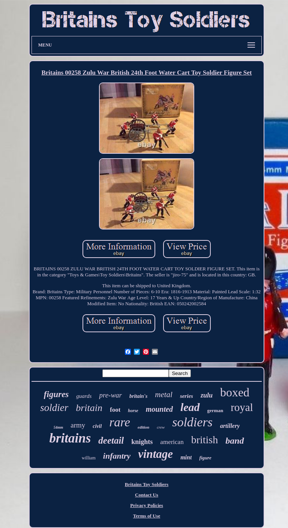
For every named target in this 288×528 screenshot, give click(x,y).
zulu (207, 395)
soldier (54, 407)
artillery (230, 426)
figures (56, 394)
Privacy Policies (146, 505)
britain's (138, 396)
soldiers (192, 422)
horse (133, 410)
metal (163, 394)
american (171, 442)
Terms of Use (146, 516)
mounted (159, 409)
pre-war (110, 395)
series (186, 396)
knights (142, 442)
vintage (155, 453)
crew (161, 427)
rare (119, 422)
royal (242, 407)
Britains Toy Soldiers (146, 484)
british (204, 440)
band (234, 441)
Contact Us (146, 495)
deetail (111, 440)
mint (186, 457)
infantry (116, 455)
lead (190, 407)
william (89, 457)
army (77, 425)
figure (205, 457)
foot (115, 409)
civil (97, 426)
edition (143, 427)
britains (70, 438)
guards (84, 396)
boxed (234, 392)
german (215, 410)
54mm (58, 427)
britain (89, 407)
